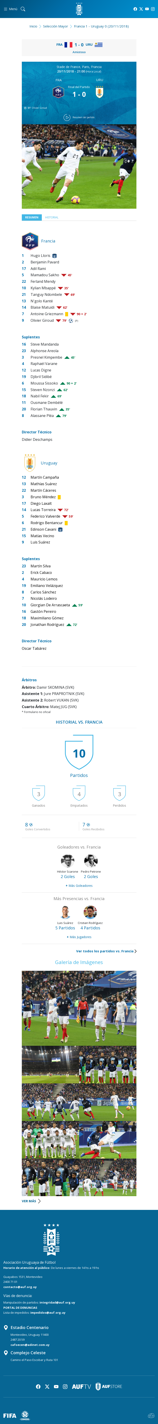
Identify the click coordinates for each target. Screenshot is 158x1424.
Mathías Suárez (44, 483)
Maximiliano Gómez (47, 618)
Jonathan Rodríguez (47, 624)
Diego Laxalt (41, 503)
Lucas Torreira (43, 509)
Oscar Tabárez (34, 648)
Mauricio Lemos (44, 579)
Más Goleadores (79, 885)
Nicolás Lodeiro (44, 598)
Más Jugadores (79, 937)
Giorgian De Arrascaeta (50, 604)
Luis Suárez (40, 542)
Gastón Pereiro (43, 611)
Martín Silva (41, 566)
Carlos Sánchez (43, 592)
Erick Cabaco (41, 572)
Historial (51, 217)
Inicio (33, 26)
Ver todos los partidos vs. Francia (106, 951)
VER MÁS (31, 1201)
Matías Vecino (42, 535)
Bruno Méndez (43, 496)
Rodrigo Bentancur (47, 522)
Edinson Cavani (43, 529)
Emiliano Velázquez (47, 585)
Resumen (31, 217)
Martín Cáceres (43, 490)
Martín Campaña (45, 477)
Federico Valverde (45, 516)
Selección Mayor (55, 26)
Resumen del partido (79, 117)
